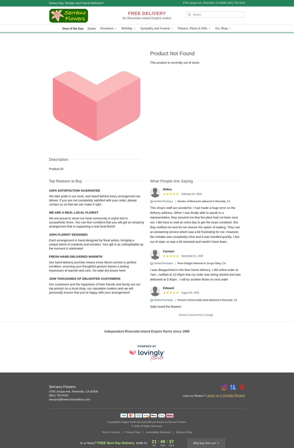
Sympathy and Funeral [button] (157, 28)
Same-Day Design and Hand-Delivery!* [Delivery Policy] (76, 3)
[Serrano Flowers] (78, 16)
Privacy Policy (133, 432)
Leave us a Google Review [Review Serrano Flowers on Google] (225, 395)
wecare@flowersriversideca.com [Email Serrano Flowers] (69, 399)
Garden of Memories (189, 201)
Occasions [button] (109, 28)
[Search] (215, 14)
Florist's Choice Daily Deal (193, 300)
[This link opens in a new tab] (147, 353)
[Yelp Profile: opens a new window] (242, 387)
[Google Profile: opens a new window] (233, 387)
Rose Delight (185, 263)
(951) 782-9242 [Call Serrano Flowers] (59, 395)
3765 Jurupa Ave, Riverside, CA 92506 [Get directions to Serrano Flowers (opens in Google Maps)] (73, 391)
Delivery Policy (184, 432)
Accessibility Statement (158, 432)
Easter (92, 28)
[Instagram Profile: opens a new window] (224, 387)
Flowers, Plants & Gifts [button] (194, 28)
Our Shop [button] (223, 28)
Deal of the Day (73, 28)
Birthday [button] (129, 28)
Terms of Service (111, 432)
